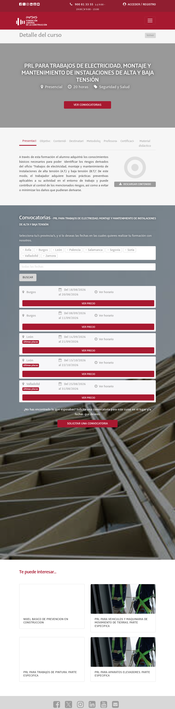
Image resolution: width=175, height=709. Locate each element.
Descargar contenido (135, 184)
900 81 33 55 (84, 4)
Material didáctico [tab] (145, 144)
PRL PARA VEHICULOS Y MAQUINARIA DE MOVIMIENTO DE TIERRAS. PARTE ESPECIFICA (121, 623)
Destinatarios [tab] (76, 141)
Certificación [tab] (127, 141)
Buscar (28, 277)
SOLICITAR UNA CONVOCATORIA (87, 423)
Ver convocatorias (87, 104)
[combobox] (87, 253)
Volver (150, 35)
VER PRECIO (88, 303)
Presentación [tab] (29, 141)
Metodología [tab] (93, 141)
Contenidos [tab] (59, 141)
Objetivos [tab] (45, 141)
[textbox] (65, 256)
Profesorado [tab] (110, 141)
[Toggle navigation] (150, 20)
